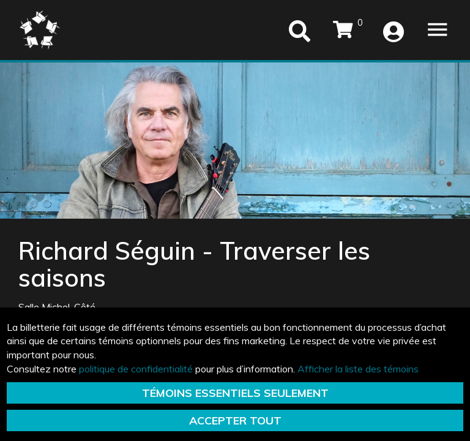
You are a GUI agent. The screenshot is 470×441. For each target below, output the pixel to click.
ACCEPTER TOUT (235, 420)
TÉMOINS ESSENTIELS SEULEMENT (235, 393)
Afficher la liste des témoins (358, 369)
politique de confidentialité (136, 369)
